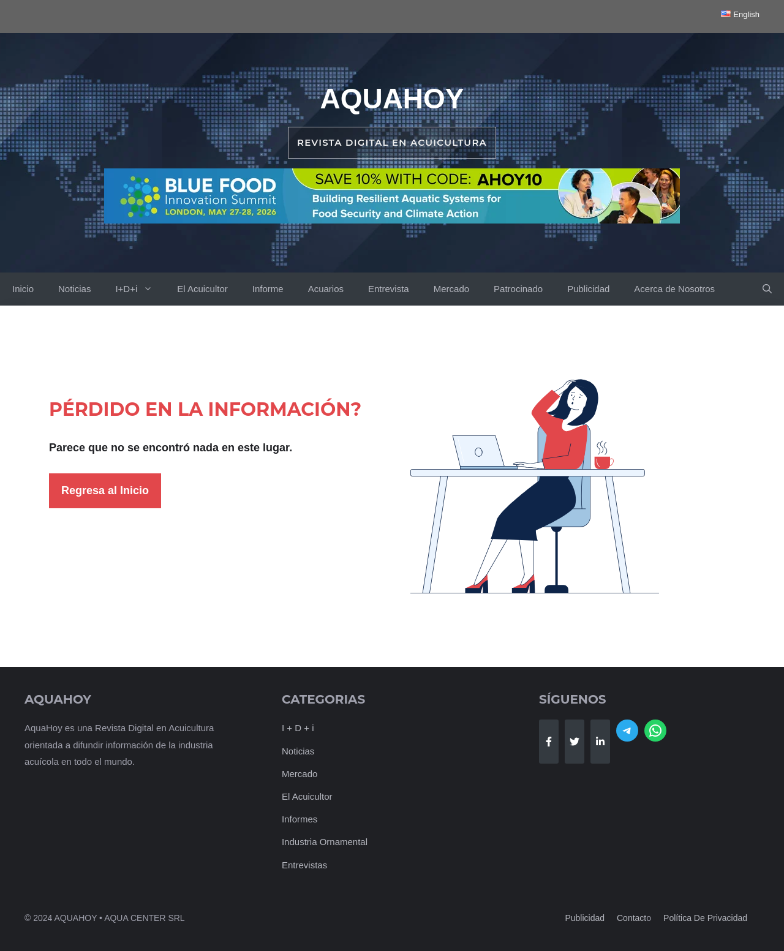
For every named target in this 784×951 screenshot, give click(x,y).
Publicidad (588, 289)
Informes (299, 819)
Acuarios (326, 289)
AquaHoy (392, 99)
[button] (767, 289)
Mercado (451, 289)
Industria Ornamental (325, 841)
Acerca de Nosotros (674, 289)
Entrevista (388, 289)
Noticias (74, 289)
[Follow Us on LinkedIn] (600, 742)
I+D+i (140, 289)
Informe (268, 289)
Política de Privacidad (705, 918)
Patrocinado (518, 289)
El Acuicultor (202, 289)
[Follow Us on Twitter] (574, 742)
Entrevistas (304, 865)
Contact (631, 918)
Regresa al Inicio (105, 490)
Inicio (23, 289)
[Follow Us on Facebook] (549, 742)
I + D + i (298, 728)
